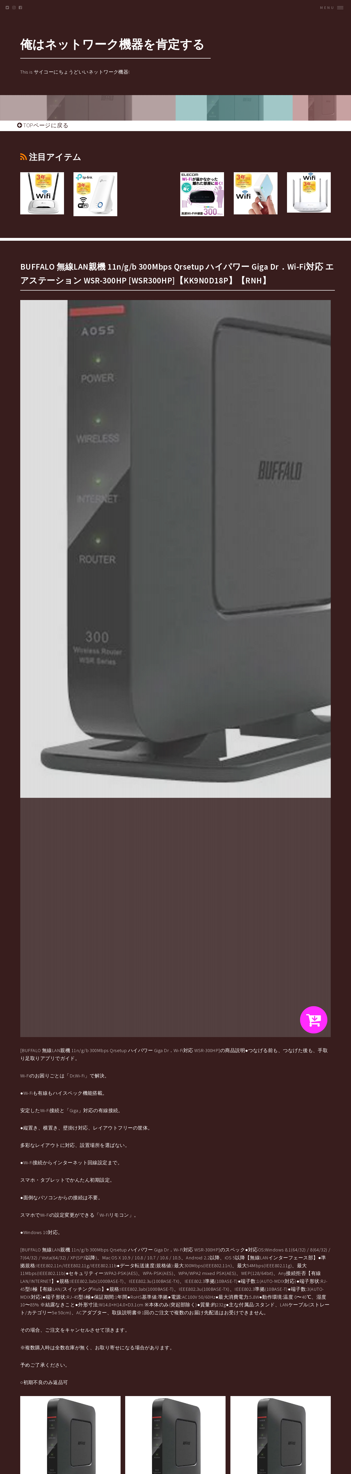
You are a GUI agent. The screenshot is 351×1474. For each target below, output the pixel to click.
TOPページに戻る (43, 125)
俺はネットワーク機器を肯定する (112, 44)
